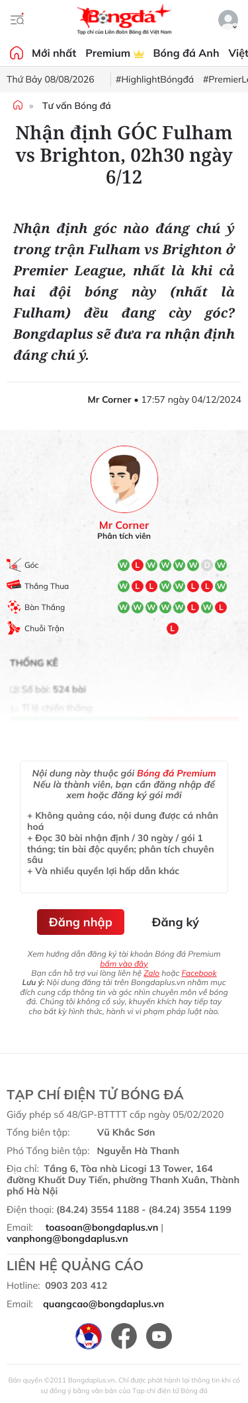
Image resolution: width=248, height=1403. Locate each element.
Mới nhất (54, 52)
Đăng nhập (80, 922)
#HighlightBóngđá (155, 79)
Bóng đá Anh (186, 52)
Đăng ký (175, 922)
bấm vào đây (123, 964)
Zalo (151, 973)
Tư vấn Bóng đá (76, 106)
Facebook (198, 973)
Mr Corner (124, 525)
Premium (114, 52)
